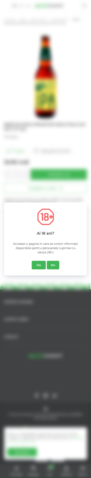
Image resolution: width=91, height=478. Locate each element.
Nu (53, 265)
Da (39, 265)
